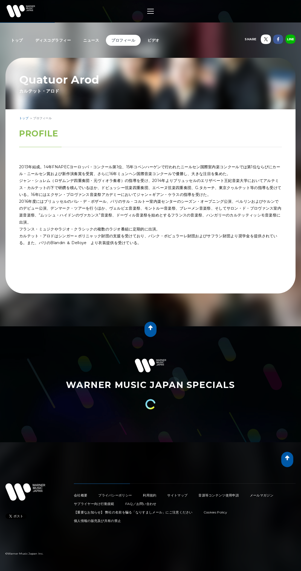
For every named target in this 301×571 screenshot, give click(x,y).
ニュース (91, 40)
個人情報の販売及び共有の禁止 (97, 521)
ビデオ (153, 40)
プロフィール (123, 40)
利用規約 (149, 495)
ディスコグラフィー (53, 40)
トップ (17, 40)
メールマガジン (261, 495)
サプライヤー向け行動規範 (94, 504)
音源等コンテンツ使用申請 (218, 495)
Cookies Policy (215, 512)
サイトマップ (177, 495)
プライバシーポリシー (115, 495)
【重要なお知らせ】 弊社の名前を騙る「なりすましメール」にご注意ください (133, 512)
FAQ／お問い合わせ (141, 504)
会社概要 (80, 495)
